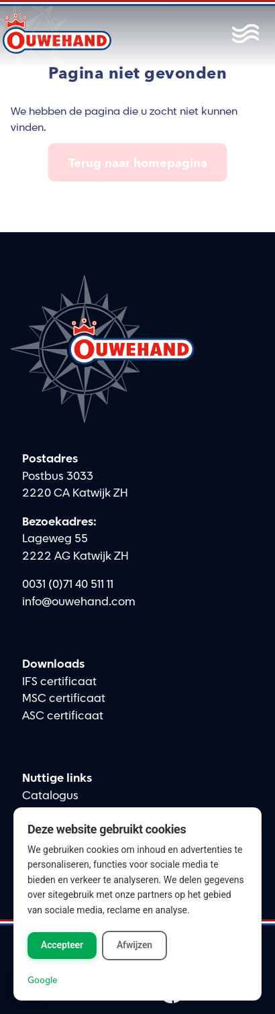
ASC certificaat (62, 716)
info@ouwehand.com (78, 602)
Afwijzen (134, 945)
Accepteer (62, 945)
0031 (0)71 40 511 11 (67, 584)
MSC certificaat (63, 698)
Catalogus (50, 796)
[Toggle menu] (242, 33)
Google (42, 979)
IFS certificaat (59, 681)
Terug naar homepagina (137, 162)
